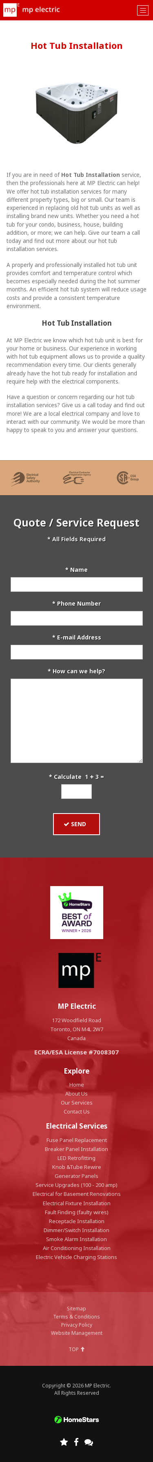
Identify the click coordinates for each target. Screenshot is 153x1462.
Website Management (76, 1333)
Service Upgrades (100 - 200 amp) (76, 1185)
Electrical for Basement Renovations (77, 1193)
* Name (76, 569)
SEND (76, 824)
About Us (76, 1093)
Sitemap (76, 1308)
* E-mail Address (76, 637)
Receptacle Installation (76, 1221)
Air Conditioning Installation (77, 1248)
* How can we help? (76, 671)
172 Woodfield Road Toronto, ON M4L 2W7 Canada (76, 1029)
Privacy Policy (76, 1324)
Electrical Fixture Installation (77, 1203)
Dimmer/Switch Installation (76, 1230)
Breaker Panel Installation (76, 1149)
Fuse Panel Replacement (77, 1140)
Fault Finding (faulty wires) (77, 1212)
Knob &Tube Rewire (76, 1167)
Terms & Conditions (76, 1316)
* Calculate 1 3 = (76, 777)
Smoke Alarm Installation (76, 1239)
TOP (77, 1349)
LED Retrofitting (76, 1158)
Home (76, 1084)
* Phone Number (76, 603)
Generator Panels (76, 1176)
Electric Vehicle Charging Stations (76, 1257)
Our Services (77, 1102)
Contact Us (77, 1111)
